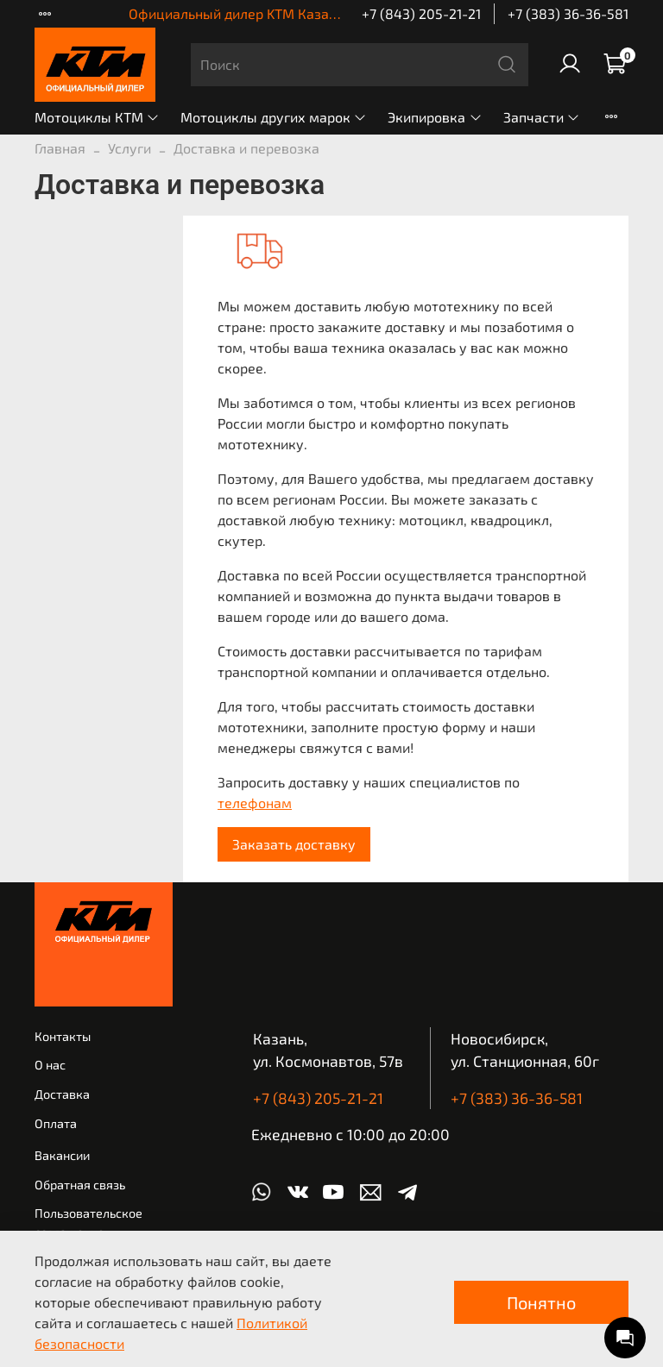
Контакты (63, 1036)
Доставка (62, 1094)
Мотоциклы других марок (273, 117)
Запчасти (541, 117)
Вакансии (62, 1155)
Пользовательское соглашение (88, 1222)
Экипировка (435, 117)
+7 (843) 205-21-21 (421, 13)
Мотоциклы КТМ (97, 117)
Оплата (56, 1123)
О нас (50, 1064)
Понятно (541, 1302)
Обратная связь (80, 1184)
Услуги (129, 148)
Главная (60, 148)
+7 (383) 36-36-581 (568, 13)
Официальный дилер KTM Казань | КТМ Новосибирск (300, 13)
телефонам (255, 802)
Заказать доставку (294, 844)
